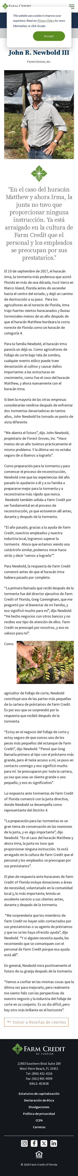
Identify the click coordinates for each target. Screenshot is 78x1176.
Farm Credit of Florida (39, 1049)
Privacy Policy (46, 20)
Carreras (39, 1127)
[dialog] (39, 27)
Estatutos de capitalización (39, 1093)
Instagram (24, 1143)
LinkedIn (53, 1143)
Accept (49, 36)
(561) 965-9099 (42, 1078)
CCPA (39, 1120)
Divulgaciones (39, 1107)
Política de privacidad (39, 1113)
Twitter (44, 1143)
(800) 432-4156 (42, 1073)
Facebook (34, 1143)
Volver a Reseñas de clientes (39, 1022)
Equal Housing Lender (39, 1154)
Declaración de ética (39, 1100)
